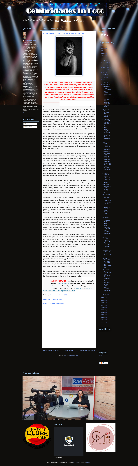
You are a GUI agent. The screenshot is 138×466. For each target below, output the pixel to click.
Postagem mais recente (51, 350)
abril (104, 79)
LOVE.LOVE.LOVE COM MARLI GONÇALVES (106, 253)
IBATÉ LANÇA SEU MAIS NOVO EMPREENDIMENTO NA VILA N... (106, 155)
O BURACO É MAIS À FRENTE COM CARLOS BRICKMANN (106, 287)
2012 (102, 317)
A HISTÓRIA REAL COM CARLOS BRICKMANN (106, 122)
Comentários (28, 126)
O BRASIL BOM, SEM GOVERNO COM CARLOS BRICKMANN (106, 230)
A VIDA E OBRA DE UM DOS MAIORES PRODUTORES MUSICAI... (106, 177)
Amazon (89, 288)
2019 (102, 300)
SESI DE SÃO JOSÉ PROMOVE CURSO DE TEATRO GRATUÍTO (106, 145)
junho (104, 74)
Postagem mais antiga (87, 350)
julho (104, 72)
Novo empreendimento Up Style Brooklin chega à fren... (106, 210)
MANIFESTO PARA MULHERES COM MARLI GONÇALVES (106, 91)
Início (100, 356)
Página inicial (69, 350)
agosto (105, 70)
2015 (102, 310)
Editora (78, 288)
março (105, 82)
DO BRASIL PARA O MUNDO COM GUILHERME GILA (106, 113)
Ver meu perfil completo (29, 113)
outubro (105, 65)
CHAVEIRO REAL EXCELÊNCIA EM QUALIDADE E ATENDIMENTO (106, 275)
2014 (102, 312)
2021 (102, 58)
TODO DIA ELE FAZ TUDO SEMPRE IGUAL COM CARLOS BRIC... (106, 102)
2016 (102, 307)
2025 (102, 48)
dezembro (106, 60)
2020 (102, 297)
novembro (106, 62)
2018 (102, 302)
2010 (102, 322)
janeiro (105, 294)
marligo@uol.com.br (50, 291)
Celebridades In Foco (31, 40)
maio (104, 77)
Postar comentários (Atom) (71, 355)
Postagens (27, 124)
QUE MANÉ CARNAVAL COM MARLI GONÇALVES (106, 188)
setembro (105, 67)
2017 (102, 305)
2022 (102, 55)
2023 (102, 53)
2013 (102, 314)
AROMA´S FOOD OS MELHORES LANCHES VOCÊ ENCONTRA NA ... (106, 263)
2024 (102, 50)
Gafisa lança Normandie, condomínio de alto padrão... (106, 220)
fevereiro (105, 84)
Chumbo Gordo (63, 283)
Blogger (88, 462)
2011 (102, 319)
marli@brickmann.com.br (66, 291)
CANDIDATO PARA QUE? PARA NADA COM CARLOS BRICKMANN (106, 166)
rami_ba (75, 462)
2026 (102, 46)
